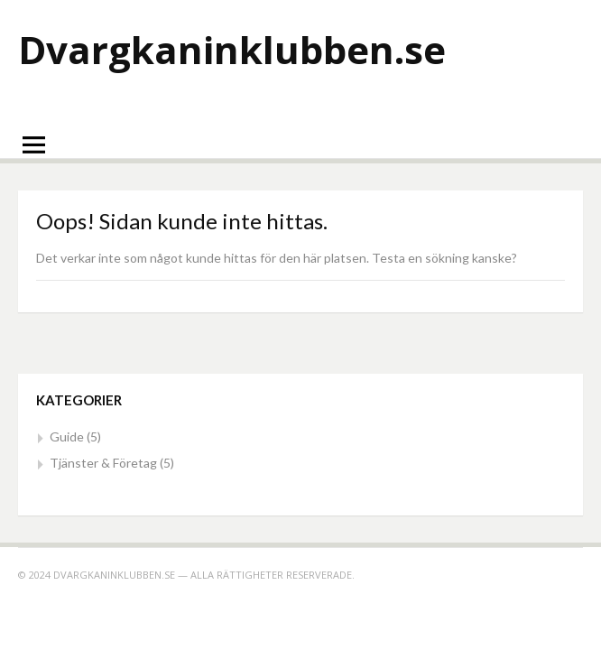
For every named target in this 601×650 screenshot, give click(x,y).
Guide (67, 436)
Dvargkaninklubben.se (232, 49)
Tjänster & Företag (103, 462)
